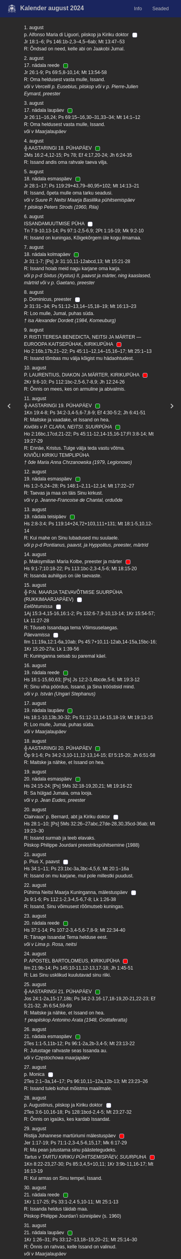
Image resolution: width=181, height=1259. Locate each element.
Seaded (160, 8)
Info (138, 8)
